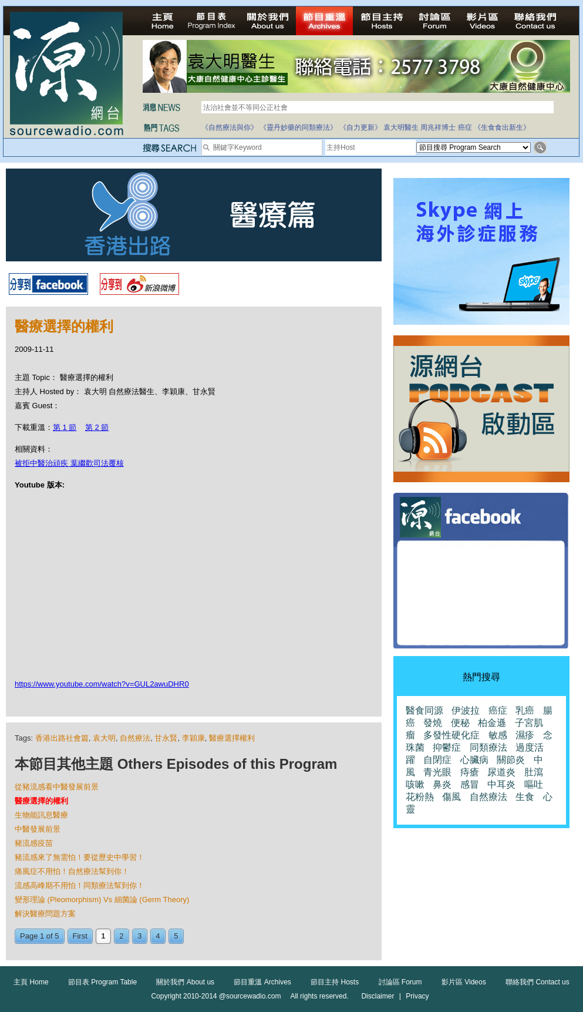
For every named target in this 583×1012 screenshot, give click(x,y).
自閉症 (437, 760)
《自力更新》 (360, 127)
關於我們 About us (185, 982)
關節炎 (511, 760)
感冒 (469, 784)
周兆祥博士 (438, 127)
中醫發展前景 (37, 829)
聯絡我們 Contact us (537, 982)
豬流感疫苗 (34, 843)
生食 (524, 797)
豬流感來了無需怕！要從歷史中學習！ (79, 857)
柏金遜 (492, 723)
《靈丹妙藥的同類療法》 (298, 127)
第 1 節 (64, 427)
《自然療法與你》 (229, 127)
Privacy (417, 996)
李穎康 (193, 738)
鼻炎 (442, 784)
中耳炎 (501, 784)
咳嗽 (415, 784)
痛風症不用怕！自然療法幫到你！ (72, 871)
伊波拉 (465, 710)
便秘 (460, 723)
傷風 (451, 797)
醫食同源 (424, 710)
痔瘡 (469, 772)
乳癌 (524, 710)
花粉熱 (420, 797)
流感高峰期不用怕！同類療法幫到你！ (79, 885)
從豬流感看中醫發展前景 (57, 786)
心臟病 (474, 760)
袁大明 (104, 738)
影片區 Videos (464, 982)
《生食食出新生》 (502, 127)
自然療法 (135, 738)
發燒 (432, 723)
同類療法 (488, 747)
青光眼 (437, 772)
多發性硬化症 (451, 735)
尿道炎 (501, 772)
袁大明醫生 (401, 127)
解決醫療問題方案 (45, 913)
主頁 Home (31, 982)
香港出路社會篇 (62, 738)
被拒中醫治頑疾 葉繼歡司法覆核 (69, 463)
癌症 (465, 127)
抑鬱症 (447, 747)
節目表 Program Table (102, 982)
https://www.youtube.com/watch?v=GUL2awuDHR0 (102, 684)
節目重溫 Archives (262, 982)
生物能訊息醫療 (41, 815)
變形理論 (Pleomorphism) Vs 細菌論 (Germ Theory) (102, 899)
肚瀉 (533, 772)
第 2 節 (97, 427)
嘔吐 (533, 784)
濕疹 (524, 735)
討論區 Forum (400, 982)
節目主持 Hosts (335, 982)
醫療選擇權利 (232, 738)
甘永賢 (165, 738)
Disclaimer (377, 996)
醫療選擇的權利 (41, 800)
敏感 (497, 735)
